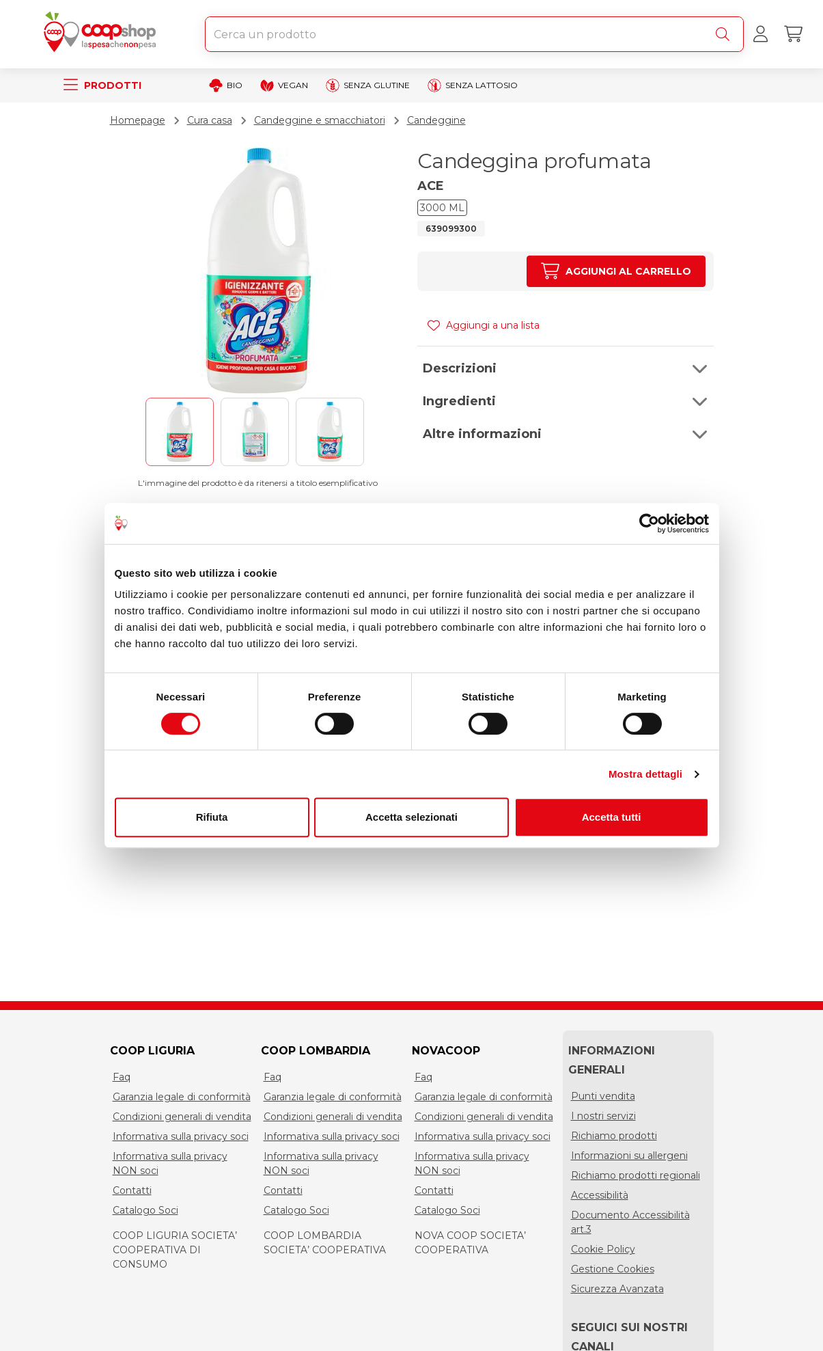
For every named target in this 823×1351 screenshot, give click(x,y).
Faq (121, 1077)
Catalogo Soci (145, 1210)
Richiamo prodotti (614, 1136)
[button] (565, 368)
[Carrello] (793, 34)
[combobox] (474, 34)
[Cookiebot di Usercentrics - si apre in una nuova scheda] (649, 523)
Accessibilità (599, 1195)
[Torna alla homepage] (102, 34)
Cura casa (209, 120)
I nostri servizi (603, 1116)
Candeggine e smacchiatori (319, 120)
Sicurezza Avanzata (617, 1289)
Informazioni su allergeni (629, 1155)
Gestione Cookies (612, 1269)
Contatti (132, 1190)
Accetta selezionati (411, 817)
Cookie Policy (603, 1249)
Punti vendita (603, 1096)
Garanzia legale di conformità (182, 1097)
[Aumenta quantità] (615, 271)
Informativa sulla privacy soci (181, 1136)
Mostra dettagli (645, 774)
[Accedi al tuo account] (760, 34)
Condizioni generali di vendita (182, 1116)
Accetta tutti (611, 817)
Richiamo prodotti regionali (635, 1175)
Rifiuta (212, 817)
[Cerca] (725, 34)
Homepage (137, 120)
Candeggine (436, 120)
